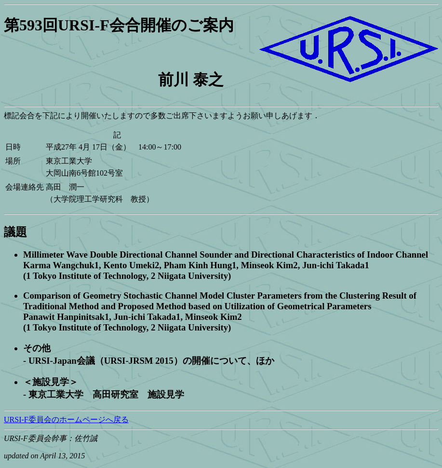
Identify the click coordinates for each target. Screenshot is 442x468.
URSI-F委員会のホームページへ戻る (66, 419)
